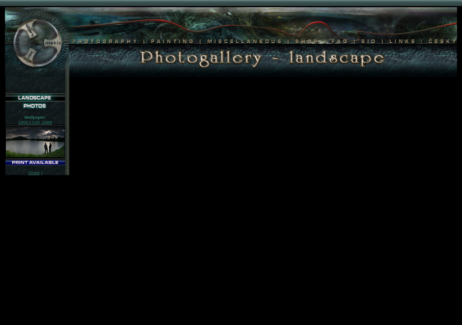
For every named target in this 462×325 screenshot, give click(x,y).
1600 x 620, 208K (35, 122)
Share (34, 172)
